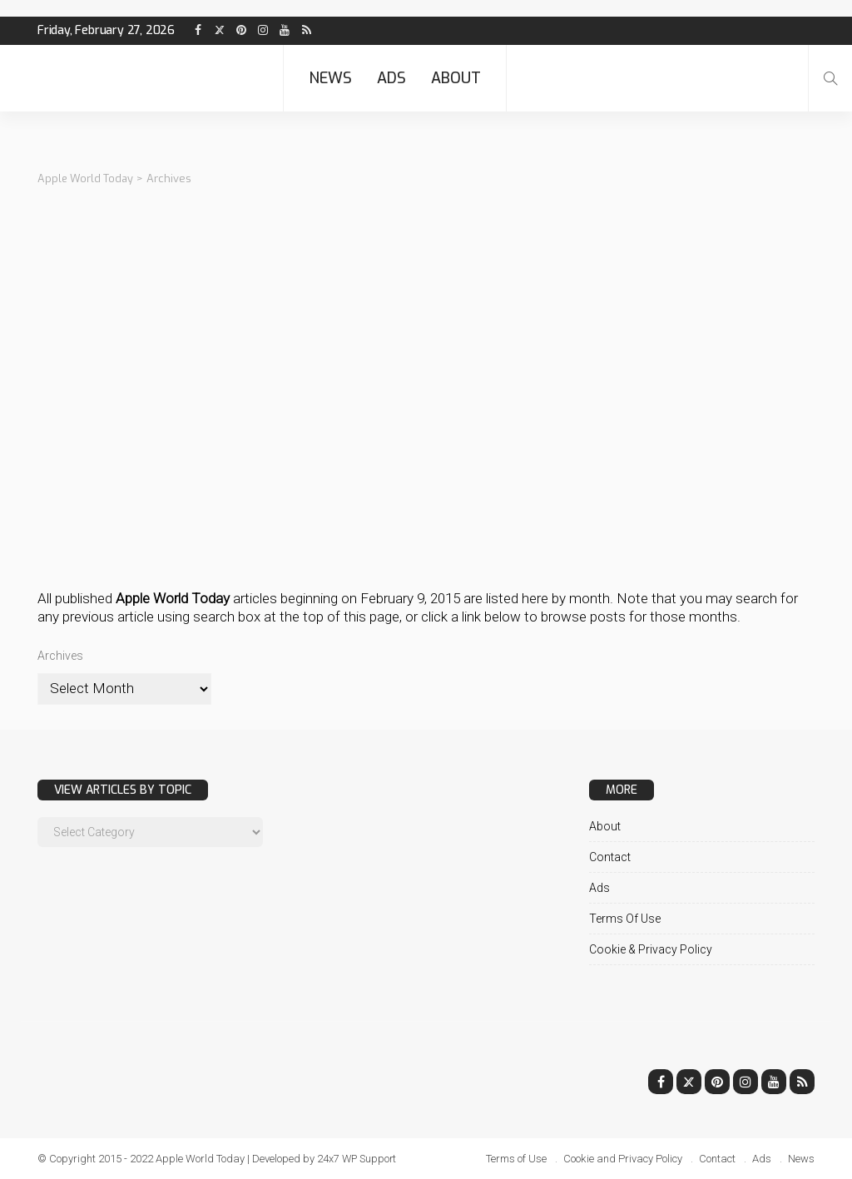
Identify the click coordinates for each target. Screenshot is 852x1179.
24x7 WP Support (358, 1158)
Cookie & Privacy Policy (650, 948)
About (456, 78)
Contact (610, 856)
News (330, 78)
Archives (60, 654)
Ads (391, 78)
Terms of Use (625, 917)
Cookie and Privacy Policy (622, 1158)
